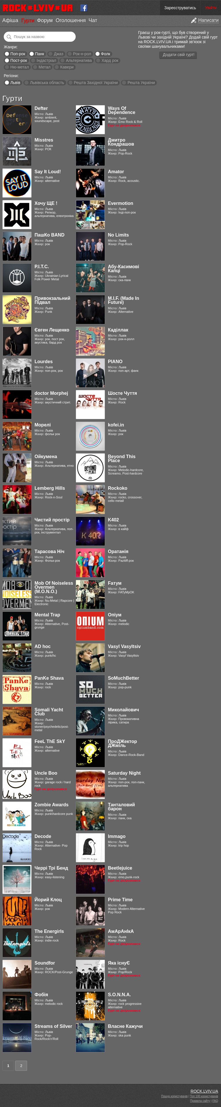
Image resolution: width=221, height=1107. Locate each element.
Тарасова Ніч (49, 551)
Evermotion (120, 203)
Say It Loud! (48, 171)
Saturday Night (124, 773)
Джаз (58, 54)
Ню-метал (19, 67)
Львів (15, 82)
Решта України (141, 82)
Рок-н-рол (82, 54)
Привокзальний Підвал (53, 300)
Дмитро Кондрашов (121, 142)
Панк (39, 54)
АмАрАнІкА (121, 931)
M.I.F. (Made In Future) (123, 300)
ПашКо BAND (49, 235)
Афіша (10, 20)
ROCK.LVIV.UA (204, 1091)
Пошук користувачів (174, 1096)
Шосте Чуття (122, 393)
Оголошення (71, 20)
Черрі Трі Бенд (51, 868)
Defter (41, 108)
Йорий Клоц (48, 899)
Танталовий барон (121, 806)
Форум (45, 20)
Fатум (114, 583)
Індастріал (46, 60)
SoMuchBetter (123, 678)
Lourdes (44, 361)
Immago (116, 836)
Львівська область (47, 82)
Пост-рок (18, 60)
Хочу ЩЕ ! (46, 203)
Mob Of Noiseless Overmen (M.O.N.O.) (54, 587)
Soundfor (45, 963)
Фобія (41, 994)
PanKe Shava (49, 678)
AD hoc (43, 646)
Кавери (67, 67)
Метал (44, 67)
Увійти (211, 7)
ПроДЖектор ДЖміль (122, 743)
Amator (116, 171)
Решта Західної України (96, 82)
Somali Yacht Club (49, 711)
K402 (113, 519)
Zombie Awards (51, 804)
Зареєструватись (180, 7)
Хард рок (110, 60)
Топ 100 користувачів (204, 1096)
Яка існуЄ (119, 963)
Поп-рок (17, 54)
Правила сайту (200, 1100)
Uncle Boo (46, 773)
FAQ (215, 1100)
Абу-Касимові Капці (123, 268)
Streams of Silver (53, 1026)
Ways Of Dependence (121, 110)
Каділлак (118, 329)
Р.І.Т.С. (42, 266)
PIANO (115, 361)
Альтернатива (79, 60)
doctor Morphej (51, 393)
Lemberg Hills (50, 488)
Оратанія (118, 551)
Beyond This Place (122, 458)
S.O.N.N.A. (119, 994)
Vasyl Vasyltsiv (124, 646)
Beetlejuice (120, 868)
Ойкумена (46, 456)
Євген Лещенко (52, 329)
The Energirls (49, 931)
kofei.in (116, 424)
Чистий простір (52, 519)
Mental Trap (47, 614)
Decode (43, 836)
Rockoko (117, 488)
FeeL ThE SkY (50, 741)
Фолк (105, 54)
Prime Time (120, 899)
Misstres (44, 140)
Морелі (43, 424)
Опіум (114, 614)
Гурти (27, 20)
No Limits (118, 235)
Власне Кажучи (125, 1026)
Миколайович (123, 709)
